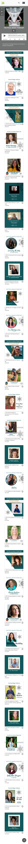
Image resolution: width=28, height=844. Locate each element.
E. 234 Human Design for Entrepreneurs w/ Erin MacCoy (11, 413)
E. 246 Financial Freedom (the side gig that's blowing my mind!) (13, 124)
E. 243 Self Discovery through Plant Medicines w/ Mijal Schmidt (12, 177)
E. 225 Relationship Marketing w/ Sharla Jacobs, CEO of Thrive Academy (12, 650)
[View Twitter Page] (2, 11)
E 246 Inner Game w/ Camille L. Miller (13, 71)
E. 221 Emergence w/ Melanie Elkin (12, 753)
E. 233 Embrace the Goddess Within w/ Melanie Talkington (12, 439)
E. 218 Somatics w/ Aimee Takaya (12, 832)
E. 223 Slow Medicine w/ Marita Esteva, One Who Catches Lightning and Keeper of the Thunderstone (13, 703)
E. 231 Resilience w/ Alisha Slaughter (13, 491)
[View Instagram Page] (2, 14)
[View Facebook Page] (2, 9)
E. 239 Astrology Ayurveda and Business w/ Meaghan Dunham (12, 282)
